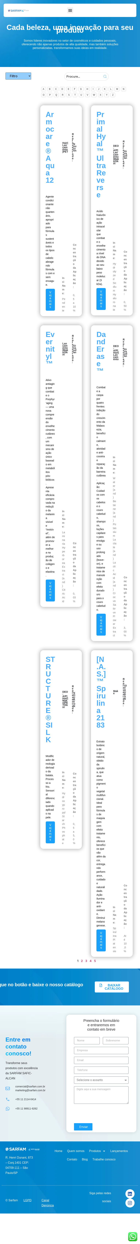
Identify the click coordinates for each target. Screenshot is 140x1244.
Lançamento (65, 147)
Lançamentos (119, 1151)
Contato (72, 1159)
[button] (70, 10)
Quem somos (75, 1151)
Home (58, 1151)
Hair (64, 142)
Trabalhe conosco (104, 1159)
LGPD (28, 1200)
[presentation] (101, 1113)
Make (115, 692)
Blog (85, 1159)
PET (65, 151)
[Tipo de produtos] (18, 76)
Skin (115, 162)
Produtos (97, 1151)
